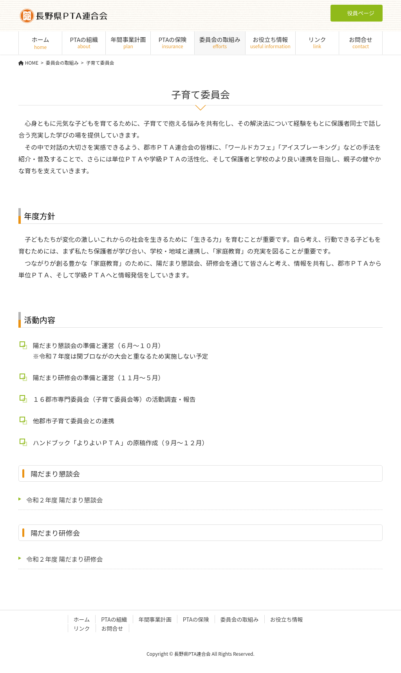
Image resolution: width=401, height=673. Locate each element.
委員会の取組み (239, 619)
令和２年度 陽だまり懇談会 (64, 499)
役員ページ (356, 13)
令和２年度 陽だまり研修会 (64, 559)
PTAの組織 (114, 619)
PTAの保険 (196, 619)
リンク (82, 628)
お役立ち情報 (286, 619)
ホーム (82, 619)
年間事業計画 (155, 619)
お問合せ (112, 628)
